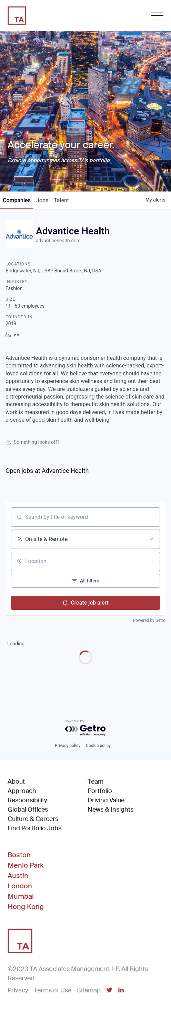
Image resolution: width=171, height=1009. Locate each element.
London (20, 885)
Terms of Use (52, 990)
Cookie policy (98, 745)
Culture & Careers (33, 819)
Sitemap (89, 990)
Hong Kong (26, 906)
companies (17, 200)
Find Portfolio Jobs (34, 828)
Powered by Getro (149, 620)
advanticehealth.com (58, 240)
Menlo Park (25, 865)
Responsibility (27, 800)
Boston (19, 854)
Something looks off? (32, 442)
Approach (22, 791)
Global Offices (28, 809)
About (16, 781)
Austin (18, 875)
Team (95, 781)
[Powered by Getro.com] (85, 728)
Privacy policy (67, 745)
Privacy (18, 990)
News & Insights (110, 809)
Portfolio (100, 791)
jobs (42, 200)
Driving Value (106, 800)
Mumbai (21, 896)
